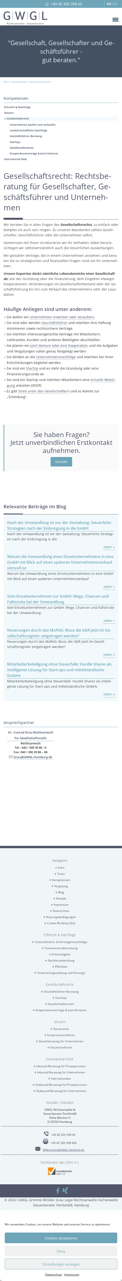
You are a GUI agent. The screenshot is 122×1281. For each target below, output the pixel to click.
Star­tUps (15, 142)
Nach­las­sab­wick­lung (61, 960)
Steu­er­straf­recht (61, 1047)
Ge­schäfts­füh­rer (54, 322)
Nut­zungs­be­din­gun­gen (61, 917)
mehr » (109, 547)
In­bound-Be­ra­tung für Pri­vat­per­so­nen (61, 1066)
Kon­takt (61, 461)
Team (61, 874)
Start (61, 868)
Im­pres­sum (71, 1274)
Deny (61, 1251)
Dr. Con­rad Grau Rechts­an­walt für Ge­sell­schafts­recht (30, 735)
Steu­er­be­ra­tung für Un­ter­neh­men (61, 1041)
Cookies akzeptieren (61, 1238)
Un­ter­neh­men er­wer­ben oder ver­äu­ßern (62, 317)
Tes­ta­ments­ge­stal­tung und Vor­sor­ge (61, 973)
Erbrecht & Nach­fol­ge (17, 107)
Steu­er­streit (61, 1029)
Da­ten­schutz (53, 1274)
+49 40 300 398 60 (66, 4)
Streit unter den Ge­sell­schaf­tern (44, 391)
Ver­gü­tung (61, 886)
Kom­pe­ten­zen (61, 880)
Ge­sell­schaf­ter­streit (21, 147)
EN (115, 4)
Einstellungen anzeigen (61, 1264)
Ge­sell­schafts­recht (18, 118)
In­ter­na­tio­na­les (61, 1078)
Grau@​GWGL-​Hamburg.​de (33, 757)
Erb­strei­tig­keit (61, 954)
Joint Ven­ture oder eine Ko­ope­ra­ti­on (59, 345)
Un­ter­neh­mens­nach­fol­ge (56, 357)
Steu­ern (9, 112)
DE (109, 4)
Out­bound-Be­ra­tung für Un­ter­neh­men (61, 1091)
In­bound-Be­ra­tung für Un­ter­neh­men (61, 1072)
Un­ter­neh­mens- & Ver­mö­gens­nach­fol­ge (61, 942)
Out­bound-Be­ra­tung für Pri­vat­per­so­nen (61, 1085)
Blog (61, 892)
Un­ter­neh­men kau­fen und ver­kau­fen (33, 124)
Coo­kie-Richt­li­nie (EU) (61, 923)
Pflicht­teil (61, 967)
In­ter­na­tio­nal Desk (15, 159)
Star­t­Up (32, 368)
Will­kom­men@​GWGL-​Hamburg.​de (63, 1150)
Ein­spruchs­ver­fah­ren (61, 1035)
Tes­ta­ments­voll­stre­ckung (61, 948)
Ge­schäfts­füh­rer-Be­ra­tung (26, 136)
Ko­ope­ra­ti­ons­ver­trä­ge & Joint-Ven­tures (34, 153)
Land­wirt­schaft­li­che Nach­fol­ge (28, 130)
